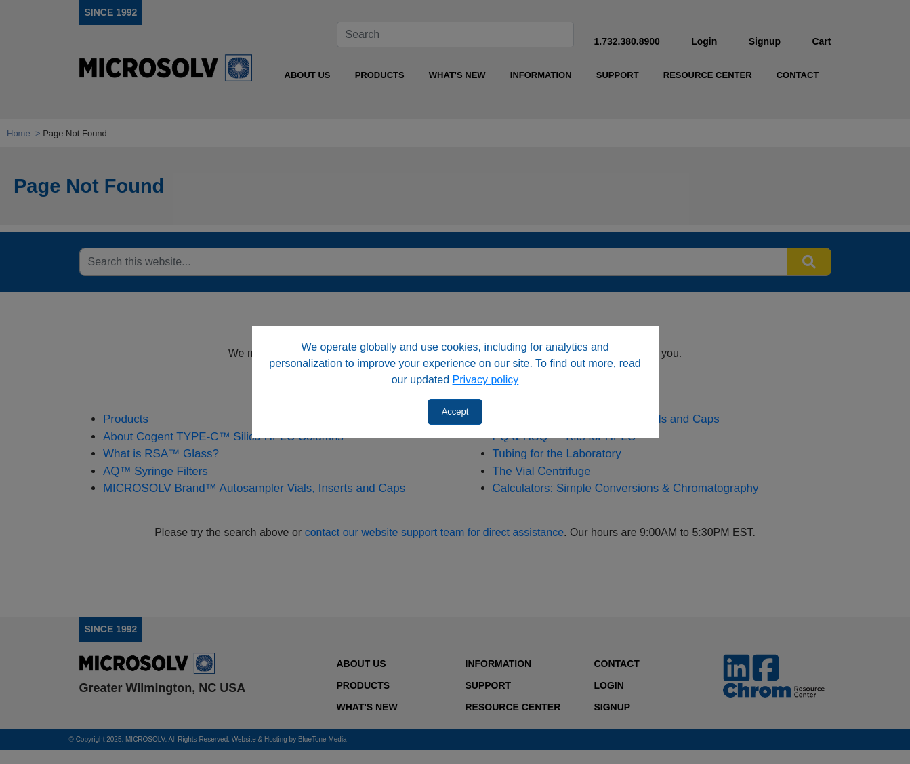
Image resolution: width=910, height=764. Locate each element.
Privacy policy (486, 379)
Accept (455, 411)
